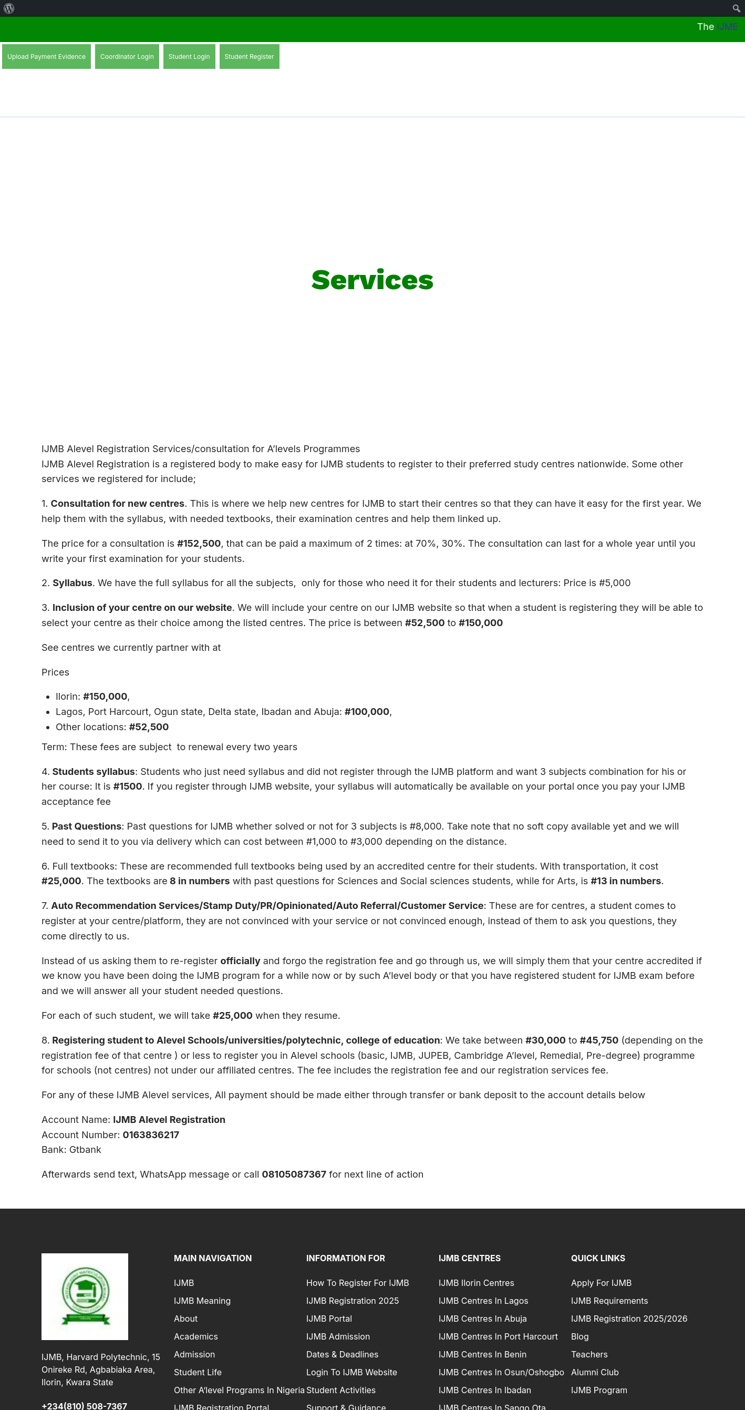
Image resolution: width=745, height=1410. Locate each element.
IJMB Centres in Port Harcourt (498, 1337)
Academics (196, 1337)
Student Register (249, 56)
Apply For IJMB (601, 1284)
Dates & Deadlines (342, 1355)
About (186, 1319)
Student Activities (341, 1391)
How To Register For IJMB (357, 1284)
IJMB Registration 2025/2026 (629, 1319)
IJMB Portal (329, 1319)
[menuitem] (9, 8)
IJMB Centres (470, 1258)
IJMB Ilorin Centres (476, 1284)
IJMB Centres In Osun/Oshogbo (501, 1373)
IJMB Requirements (609, 1301)
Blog (580, 1337)
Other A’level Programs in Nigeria (239, 1391)
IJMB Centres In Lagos (484, 1301)
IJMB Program (599, 1391)
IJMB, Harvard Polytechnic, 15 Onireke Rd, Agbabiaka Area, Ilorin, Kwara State (101, 1370)
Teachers (589, 1355)
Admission (194, 1355)
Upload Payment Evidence (46, 56)
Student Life (198, 1373)
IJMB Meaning (202, 1301)
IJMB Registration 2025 (352, 1301)
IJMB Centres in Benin (482, 1355)
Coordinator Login (127, 56)
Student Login (189, 56)
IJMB (184, 1284)
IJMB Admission (338, 1337)
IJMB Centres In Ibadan (485, 1391)
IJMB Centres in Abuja (483, 1319)
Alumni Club (595, 1373)
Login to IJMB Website (351, 1373)
